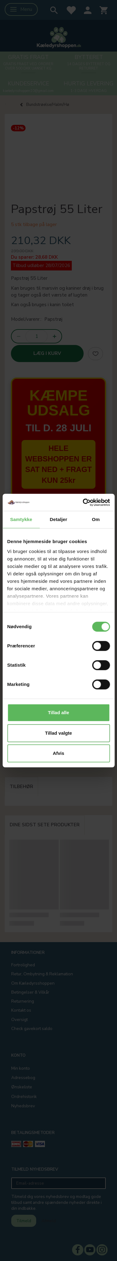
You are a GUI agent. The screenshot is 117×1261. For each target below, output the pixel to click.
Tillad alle (58, 712)
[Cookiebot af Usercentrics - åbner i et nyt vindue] (83, 502)
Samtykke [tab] (21, 519)
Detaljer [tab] (58, 519)
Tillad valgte (58, 733)
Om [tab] (96, 519)
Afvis (58, 753)
